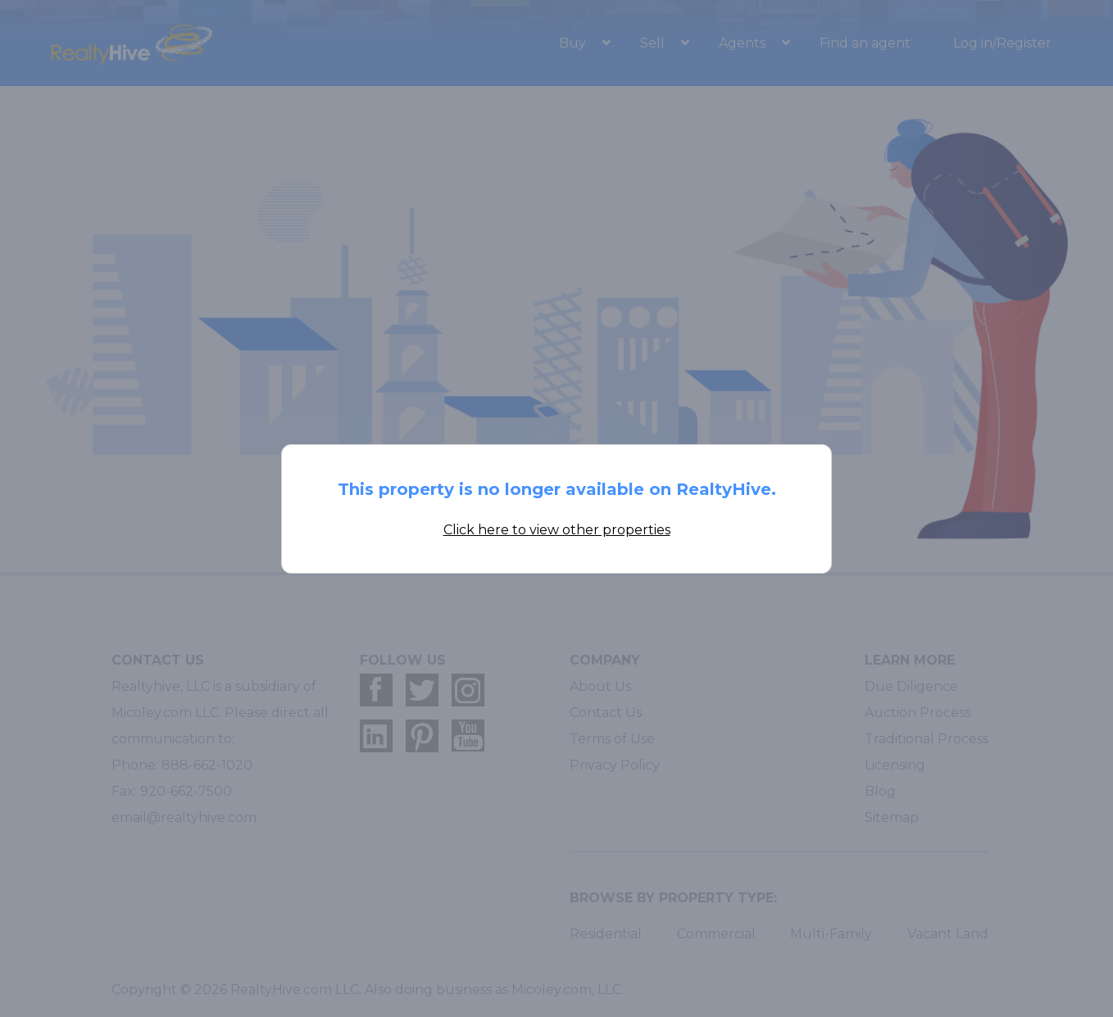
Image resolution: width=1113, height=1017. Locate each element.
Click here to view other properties (556, 530)
